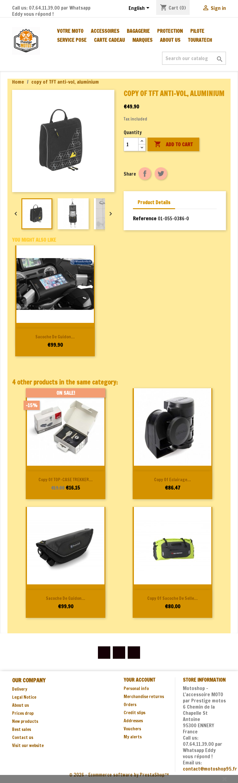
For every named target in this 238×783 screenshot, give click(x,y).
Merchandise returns (144, 696)
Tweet (161, 173)
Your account (139, 679)
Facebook (104, 652)
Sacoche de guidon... (55, 337)
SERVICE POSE (71, 40)
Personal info (136, 688)
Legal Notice (24, 697)
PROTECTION (170, 31)
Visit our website (28, 745)
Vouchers (132, 729)
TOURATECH (200, 40)
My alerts (133, 737)
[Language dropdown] (140, 8)
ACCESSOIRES (105, 31)
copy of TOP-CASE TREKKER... (65, 480)
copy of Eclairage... (172, 480)
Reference (144, 218)
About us (170, 40)
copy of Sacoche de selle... (172, 598)
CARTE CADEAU (109, 40)
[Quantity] (131, 144)
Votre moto (70, 31)
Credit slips (134, 713)
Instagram (134, 652)
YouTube (119, 652)
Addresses (133, 721)
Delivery (19, 689)
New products (25, 721)
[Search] (194, 58)
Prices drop (22, 713)
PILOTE (197, 31)
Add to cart (173, 144)
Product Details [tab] (154, 202)
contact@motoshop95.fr (210, 768)
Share (145, 173)
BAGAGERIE (138, 31)
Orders (130, 705)
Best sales (21, 729)
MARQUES (142, 40)
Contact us (22, 737)
